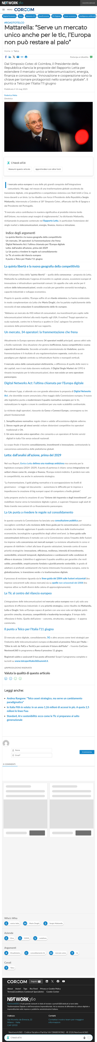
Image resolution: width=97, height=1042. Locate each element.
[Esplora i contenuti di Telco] (10, 967)
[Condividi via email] (17, 57)
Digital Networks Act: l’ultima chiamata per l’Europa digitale (35, 244)
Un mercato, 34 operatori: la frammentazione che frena (33, 240)
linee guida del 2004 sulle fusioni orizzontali (64, 578)
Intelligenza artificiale (87, 16)
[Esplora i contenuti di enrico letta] (12, 923)
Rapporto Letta (50, 220)
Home (7, 51)
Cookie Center (52, 991)
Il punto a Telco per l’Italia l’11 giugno (24, 258)
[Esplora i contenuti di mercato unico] (58, 952)
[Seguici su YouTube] (63, 981)
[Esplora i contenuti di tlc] (75, 952)
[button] (7, 9)
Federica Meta (10, 95)
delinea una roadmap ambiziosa (42, 463)
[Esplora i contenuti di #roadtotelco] (13, 952)
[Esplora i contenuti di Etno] (10, 937)
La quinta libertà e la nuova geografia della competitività (33, 237)
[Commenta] (87, 752)
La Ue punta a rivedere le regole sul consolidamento (31, 251)
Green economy (70, 16)
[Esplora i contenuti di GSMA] (24, 937)
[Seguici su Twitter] (52, 981)
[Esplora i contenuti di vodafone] (40, 937)
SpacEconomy (44, 16)
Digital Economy (9, 16)
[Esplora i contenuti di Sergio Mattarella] (54, 923)
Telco (21, 16)
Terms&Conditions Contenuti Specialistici (25, 991)
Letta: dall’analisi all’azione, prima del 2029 (27, 247)
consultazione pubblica (66, 520)
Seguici (36, 981)
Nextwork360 (13, 1004)
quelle (68, 582)
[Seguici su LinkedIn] (46, 981)
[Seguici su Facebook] (57, 981)
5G (48, 637)
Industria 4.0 (30, 16)
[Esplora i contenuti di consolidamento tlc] (35, 952)
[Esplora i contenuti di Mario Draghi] (32, 923)
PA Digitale (56, 16)
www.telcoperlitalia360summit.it (31, 661)
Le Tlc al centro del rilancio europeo (23, 255)
